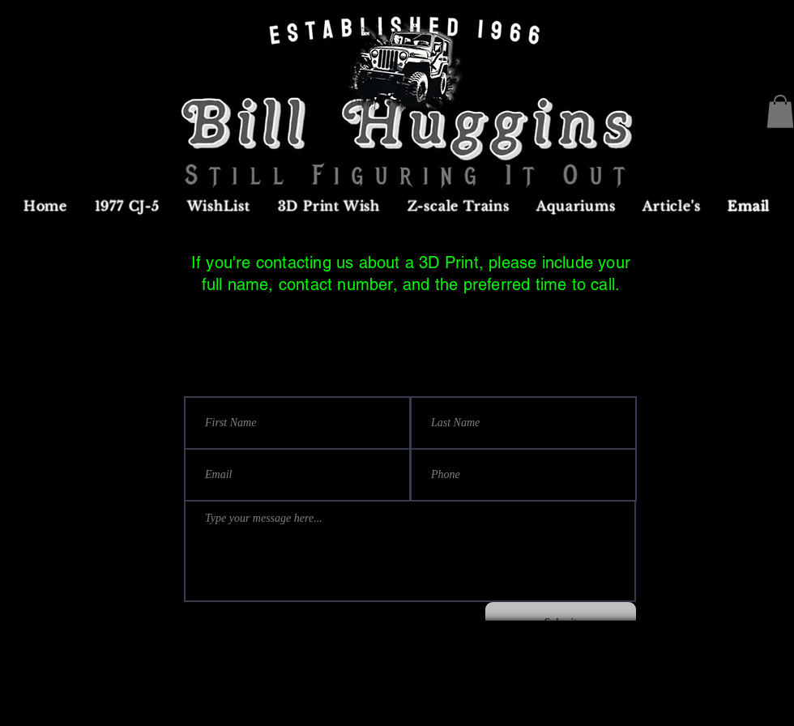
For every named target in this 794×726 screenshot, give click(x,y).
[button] (780, 111)
